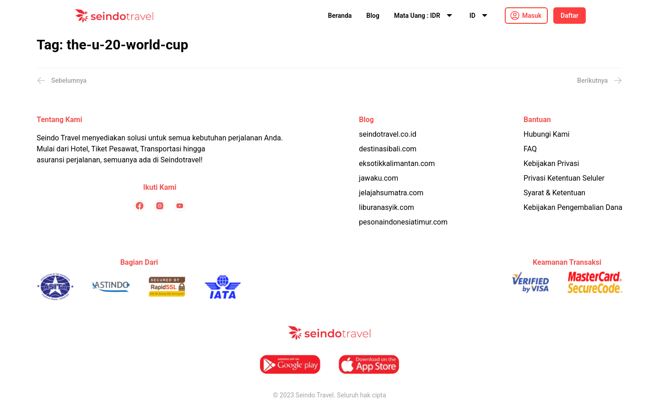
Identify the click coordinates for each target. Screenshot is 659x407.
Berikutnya (599, 80)
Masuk (531, 15)
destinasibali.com (387, 149)
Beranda (340, 15)
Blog (373, 15)
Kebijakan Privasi (551, 163)
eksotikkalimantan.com (397, 163)
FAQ (530, 149)
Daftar (569, 15)
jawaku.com (378, 178)
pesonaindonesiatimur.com (403, 222)
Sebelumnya (61, 80)
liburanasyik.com (386, 207)
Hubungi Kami (546, 134)
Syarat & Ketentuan (554, 192)
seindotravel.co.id (387, 134)
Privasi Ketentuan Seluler (564, 178)
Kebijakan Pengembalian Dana (573, 207)
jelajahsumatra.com (391, 192)
